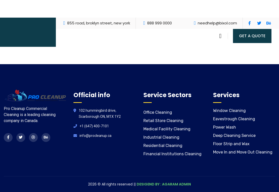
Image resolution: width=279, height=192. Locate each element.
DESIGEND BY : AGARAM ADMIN (164, 184)
